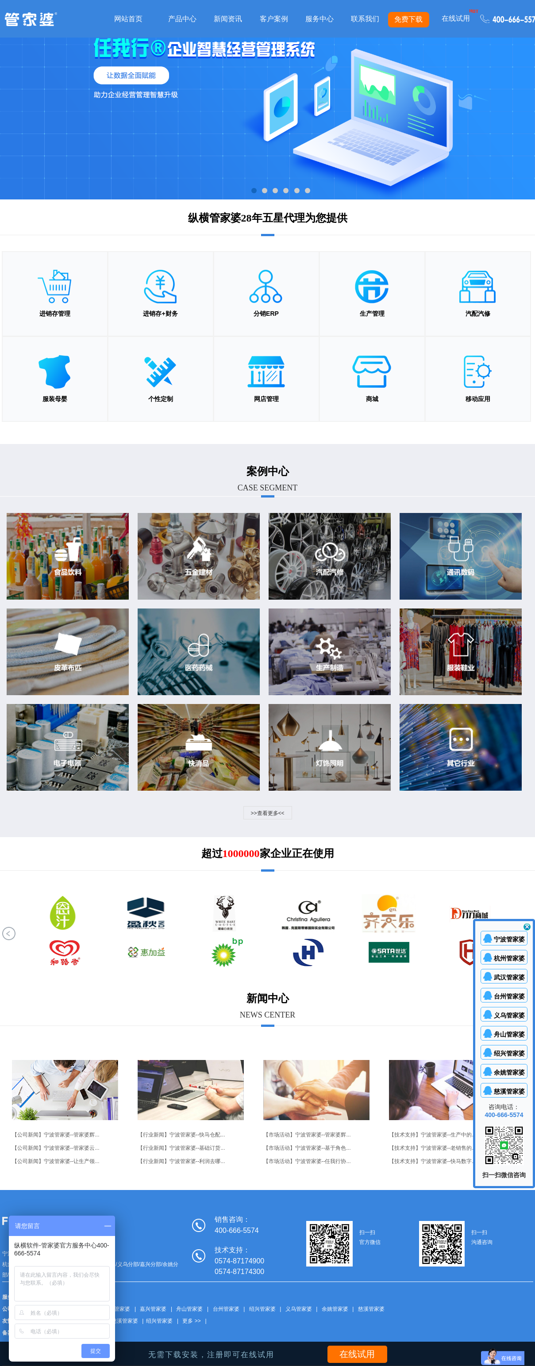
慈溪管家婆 (371, 1309)
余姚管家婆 (335, 1309)
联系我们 (365, 19)
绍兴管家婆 (262, 1309)
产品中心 (182, 19)
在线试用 (456, 18)
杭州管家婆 (509, 958)
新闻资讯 (228, 19)
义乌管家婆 (298, 1309)
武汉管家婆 (117, 1309)
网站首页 (128, 19)
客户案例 (274, 19)
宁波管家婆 (509, 939)
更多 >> (191, 1321)
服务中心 (319, 19)
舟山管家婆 (189, 1309)
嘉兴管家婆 (153, 1309)
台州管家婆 (226, 1309)
